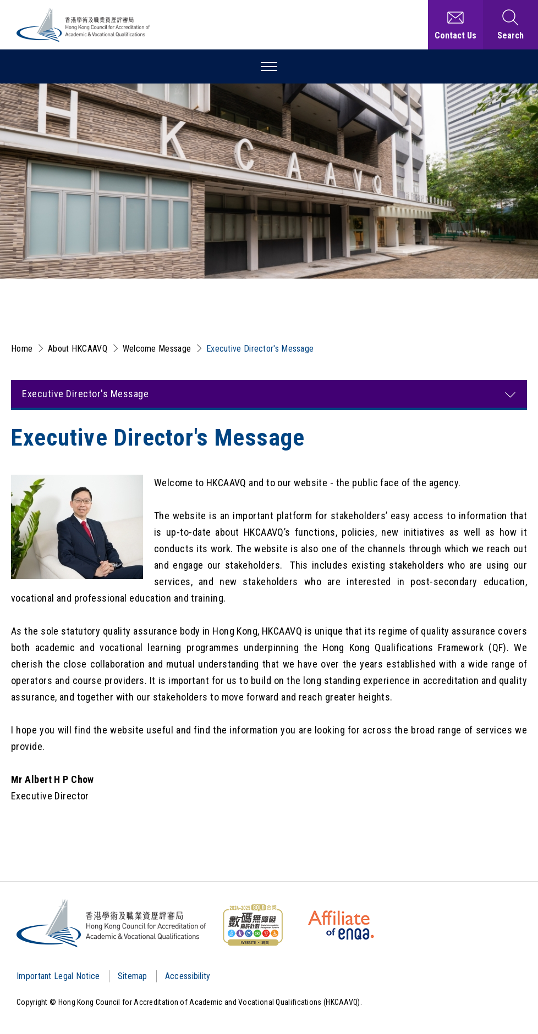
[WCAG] (252, 925)
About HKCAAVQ (77, 348)
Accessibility (188, 976)
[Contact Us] (455, 24)
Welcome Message (157, 348)
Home (21, 348)
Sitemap (132, 976)
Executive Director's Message (260, 348)
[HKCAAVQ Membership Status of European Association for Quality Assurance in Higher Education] (341, 925)
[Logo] (112, 923)
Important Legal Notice (58, 976)
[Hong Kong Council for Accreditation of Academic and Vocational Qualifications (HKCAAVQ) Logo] (84, 25)
